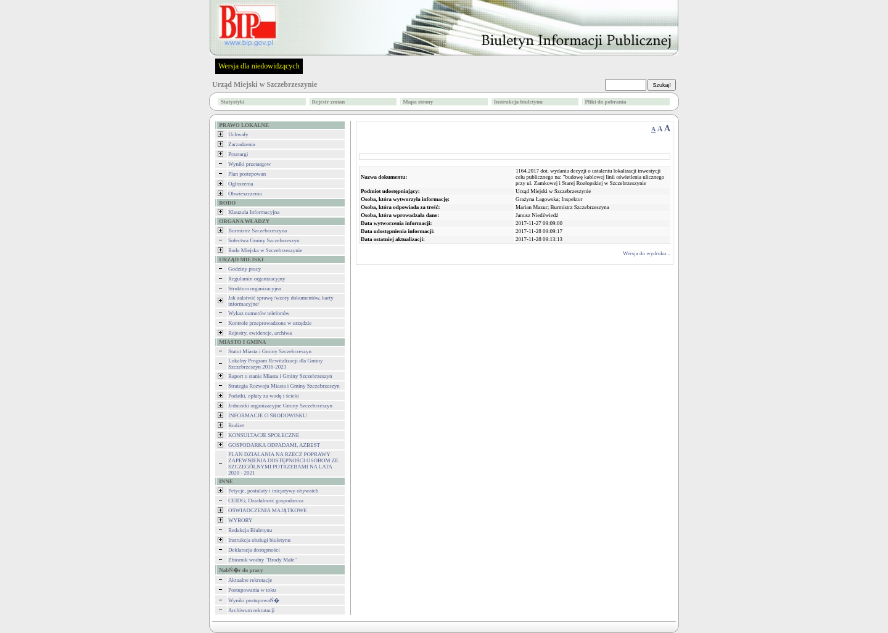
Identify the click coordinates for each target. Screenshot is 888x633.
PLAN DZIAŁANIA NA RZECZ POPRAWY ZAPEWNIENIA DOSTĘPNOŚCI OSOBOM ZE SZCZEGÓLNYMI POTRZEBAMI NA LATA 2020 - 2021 (283, 463)
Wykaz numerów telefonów (258, 313)
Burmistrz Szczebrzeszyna (257, 230)
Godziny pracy (244, 269)
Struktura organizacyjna (254, 288)
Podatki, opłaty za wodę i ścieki (263, 396)
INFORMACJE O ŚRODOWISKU (267, 415)
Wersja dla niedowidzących (259, 66)
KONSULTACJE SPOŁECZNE (263, 435)
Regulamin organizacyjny (257, 279)
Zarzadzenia (241, 144)
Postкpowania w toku (252, 590)
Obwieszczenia (244, 193)
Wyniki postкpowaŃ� (253, 600)
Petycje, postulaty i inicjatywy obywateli (273, 491)
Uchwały (238, 134)
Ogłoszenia (240, 184)
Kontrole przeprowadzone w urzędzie (269, 323)
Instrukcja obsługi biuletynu (259, 540)
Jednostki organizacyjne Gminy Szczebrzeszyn (280, 405)
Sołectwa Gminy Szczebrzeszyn (263, 240)
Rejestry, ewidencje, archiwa (260, 333)
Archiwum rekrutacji (251, 610)
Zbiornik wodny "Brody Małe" (262, 560)
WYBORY (240, 520)
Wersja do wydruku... (646, 253)
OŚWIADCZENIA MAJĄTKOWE (267, 510)
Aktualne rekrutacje (250, 580)
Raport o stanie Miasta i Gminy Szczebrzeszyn (280, 376)
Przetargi (238, 154)
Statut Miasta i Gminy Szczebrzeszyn (269, 351)
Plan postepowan (247, 174)
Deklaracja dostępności (254, 550)
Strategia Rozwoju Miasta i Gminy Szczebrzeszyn (284, 386)
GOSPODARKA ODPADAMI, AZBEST (274, 445)
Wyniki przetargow (249, 164)
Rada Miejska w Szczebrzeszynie (265, 250)
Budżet (236, 425)
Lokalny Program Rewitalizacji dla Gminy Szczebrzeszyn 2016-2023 (275, 363)
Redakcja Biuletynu (250, 530)
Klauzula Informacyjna (253, 212)
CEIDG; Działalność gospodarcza (265, 500)
